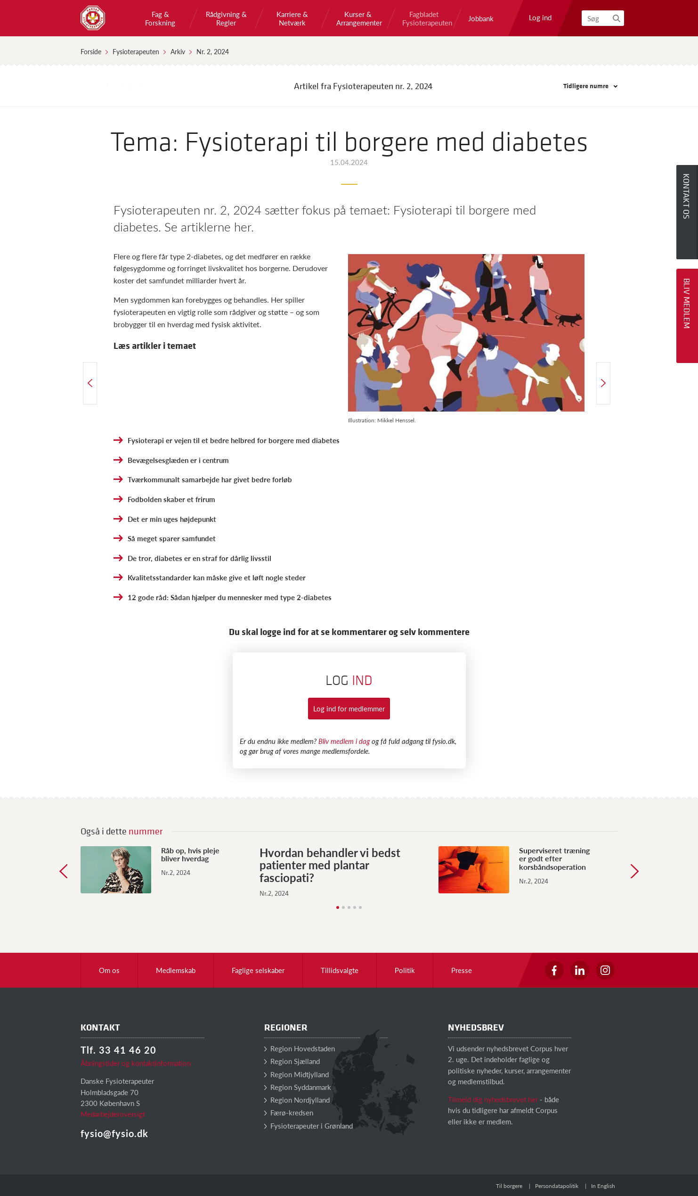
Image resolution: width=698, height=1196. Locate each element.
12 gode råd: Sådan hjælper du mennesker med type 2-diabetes (230, 597)
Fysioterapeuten (136, 51)
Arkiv (177, 51)
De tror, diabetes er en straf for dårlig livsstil (199, 558)
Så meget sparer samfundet (172, 538)
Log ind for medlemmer (349, 708)
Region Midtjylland (296, 1074)
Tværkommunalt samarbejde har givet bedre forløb (210, 479)
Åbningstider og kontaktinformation (136, 1063)
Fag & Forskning (160, 18)
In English (603, 1186)
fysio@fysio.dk (114, 1133)
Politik (405, 970)
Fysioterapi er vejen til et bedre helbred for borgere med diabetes (234, 440)
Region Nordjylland (297, 1100)
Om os (109, 970)
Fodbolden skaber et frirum (171, 499)
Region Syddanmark (297, 1087)
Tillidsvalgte (339, 970)
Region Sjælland (292, 1061)
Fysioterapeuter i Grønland (308, 1125)
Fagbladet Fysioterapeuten (424, 18)
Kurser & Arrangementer (358, 18)
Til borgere (509, 1186)
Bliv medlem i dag (344, 741)
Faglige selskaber (258, 970)
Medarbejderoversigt (113, 1114)
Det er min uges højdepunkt (172, 519)
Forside (91, 51)
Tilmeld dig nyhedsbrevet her (493, 1099)
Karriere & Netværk (292, 18)
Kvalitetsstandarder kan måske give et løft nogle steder (217, 577)
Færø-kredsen (288, 1112)
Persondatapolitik (556, 1186)
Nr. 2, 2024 (212, 51)
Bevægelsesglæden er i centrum (178, 460)
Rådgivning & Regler (226, 18)
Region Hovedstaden (299, 1048)
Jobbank (481, 18)
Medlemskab (175, 970)
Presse (461, 970)
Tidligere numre (590, 85)
